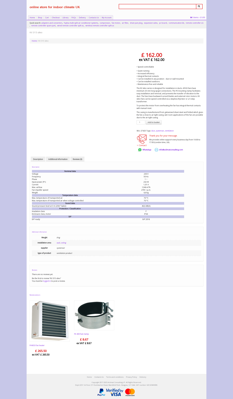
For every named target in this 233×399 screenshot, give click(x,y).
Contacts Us (94, 17)
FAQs (73, 17)
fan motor (116, 23)
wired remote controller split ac (70, 25)
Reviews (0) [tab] (77, 159)
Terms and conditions (114, 377)
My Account (106, 17)
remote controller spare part (43, 25)
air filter (125, 23)
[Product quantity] (141, 122)
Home (32, 17)
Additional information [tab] (57, 159)
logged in (47, 281)
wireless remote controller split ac (99, 25)
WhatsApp (147, 149)
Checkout (56, 17)
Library (66, 17)
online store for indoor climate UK (55, 7)
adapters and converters (51, 23)
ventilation (169, 130)
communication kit (176, 23)
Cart (47, 17)
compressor (105, 23)
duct (153, 130)
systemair (160, 130)
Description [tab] (38, 159)
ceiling (63, 243)
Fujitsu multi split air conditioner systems (81, 23)
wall (58, 243)
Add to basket (154, 122)
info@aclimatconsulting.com (171, 149)
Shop (40, 17)
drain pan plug (136, 23)
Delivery (82, 17)
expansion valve (151, 23)
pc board (163, 23)
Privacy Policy (131, 377)
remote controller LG (194, 23)
